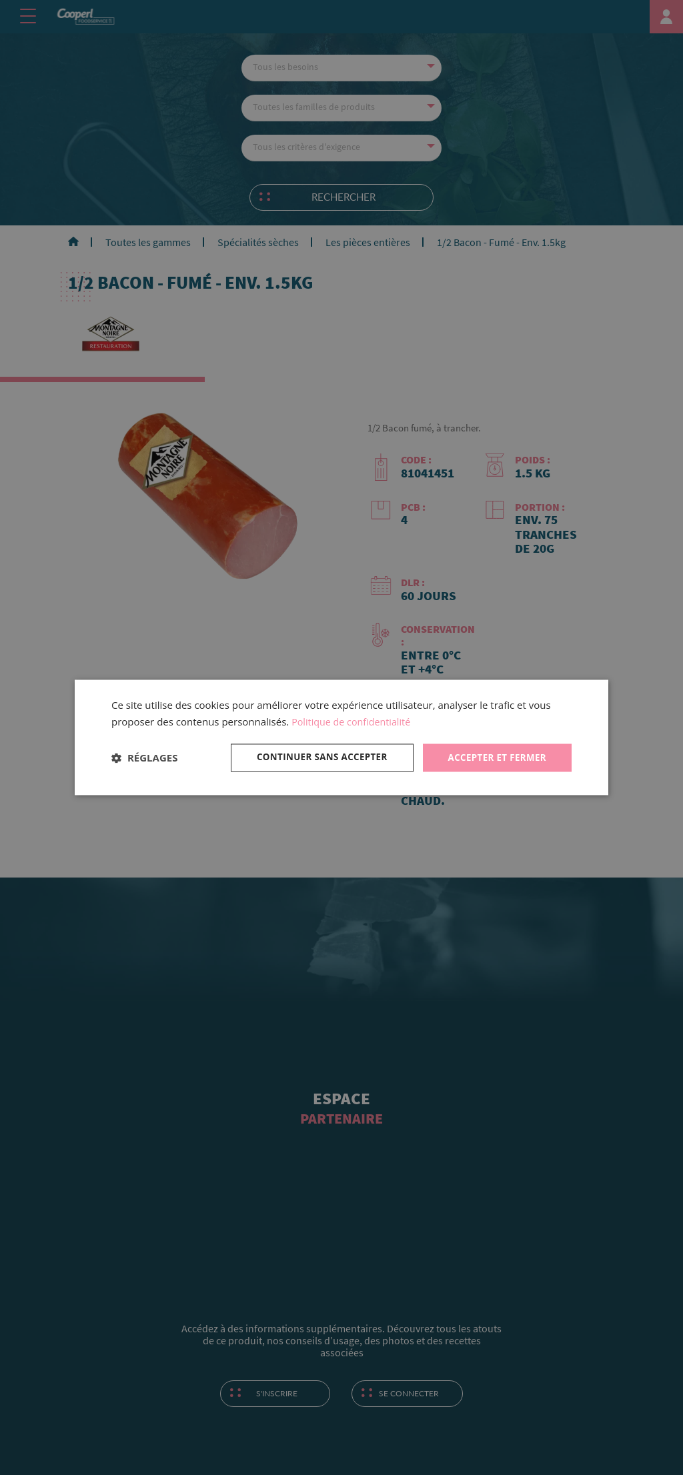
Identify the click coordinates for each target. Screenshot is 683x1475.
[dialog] (341, 737)
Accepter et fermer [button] (494, 757)
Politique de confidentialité (353, 720)
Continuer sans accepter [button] (314, 757)
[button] (144, 758)
